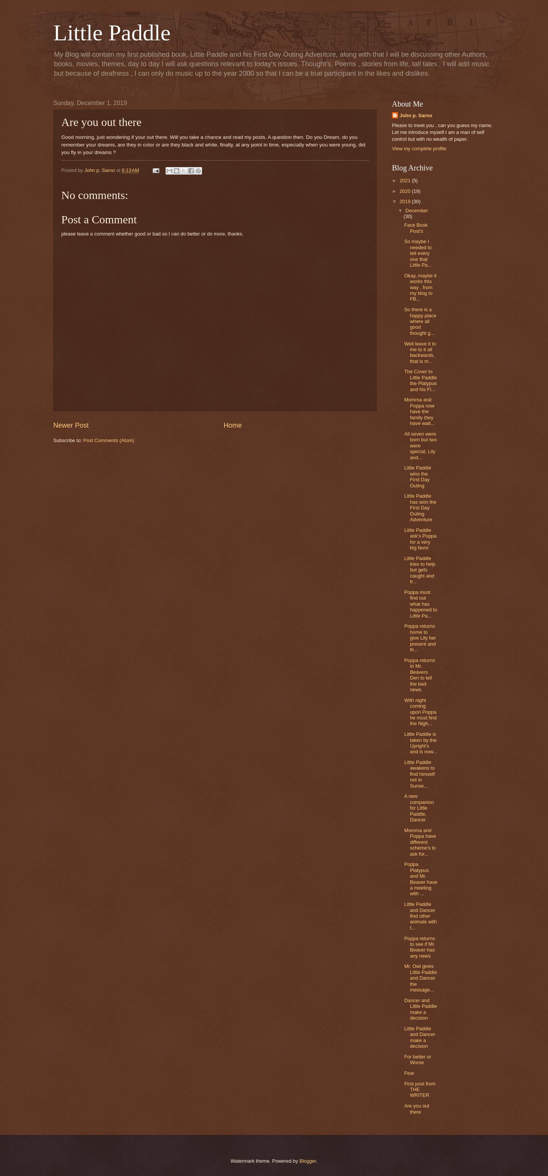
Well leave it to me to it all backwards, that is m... (420, 352)
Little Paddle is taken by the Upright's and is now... (420, 742)
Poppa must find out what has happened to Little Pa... (420, 604)
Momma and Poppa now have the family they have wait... (419, 411)
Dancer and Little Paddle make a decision (420, 1009)
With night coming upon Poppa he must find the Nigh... (420, 712)
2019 (406, 201)
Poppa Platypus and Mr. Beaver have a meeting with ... (420, 878)
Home (233, 425)
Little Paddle (111, 32)
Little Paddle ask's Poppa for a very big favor (420, 539)
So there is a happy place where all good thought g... (420, 321)
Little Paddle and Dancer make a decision (419, 1037)
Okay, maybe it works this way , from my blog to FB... (420, 287)
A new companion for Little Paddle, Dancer (419, 808)
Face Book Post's (416, 228)
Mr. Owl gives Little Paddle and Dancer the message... (420, 978)
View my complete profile (419, 148)
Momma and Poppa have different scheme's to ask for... (420, 842)
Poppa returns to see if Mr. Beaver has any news (419, 947)
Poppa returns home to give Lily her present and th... (420, 637)
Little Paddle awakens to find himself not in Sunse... (419, 774)
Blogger (307, 1161)
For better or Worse (417, 1059)
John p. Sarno (416, 115)
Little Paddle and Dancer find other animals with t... (420, 916)
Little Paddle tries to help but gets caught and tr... (419, 570)
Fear (409, 1073)
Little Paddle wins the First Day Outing (417, 476)
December (416, 210)
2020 (406, 191)
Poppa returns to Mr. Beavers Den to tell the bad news (419, 674)
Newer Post (71, 425)
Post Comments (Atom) (108, 440)
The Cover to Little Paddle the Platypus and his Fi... (420, 380)
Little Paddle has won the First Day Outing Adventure (420, 507)
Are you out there (416, 1108)
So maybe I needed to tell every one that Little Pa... (418, 253)
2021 (406, 180)
